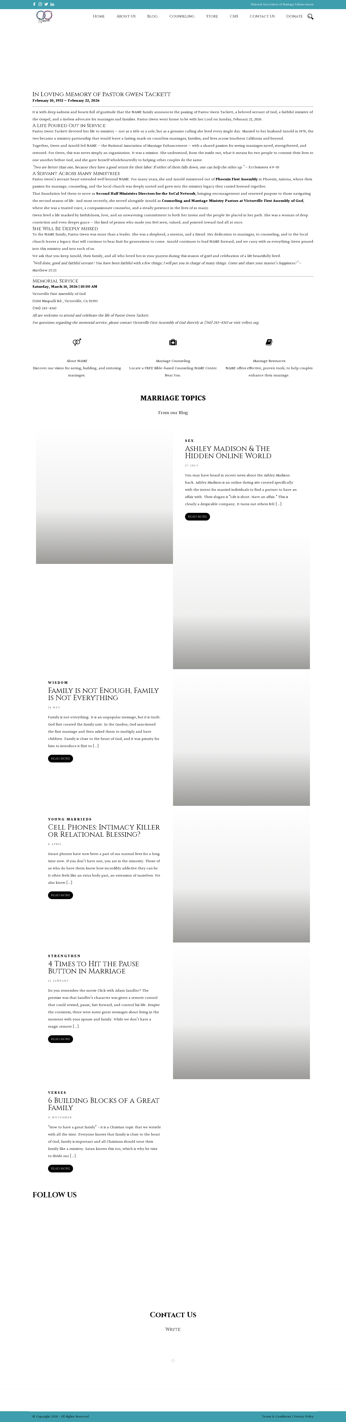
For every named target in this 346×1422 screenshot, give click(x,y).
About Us (126, 16)
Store (212, 16)
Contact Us (262, 16)
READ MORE (197, 517)
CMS (234, 16)
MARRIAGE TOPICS (173, 398)
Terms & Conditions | (278, 1416)
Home (99, 16)
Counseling (182, 16)
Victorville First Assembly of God (59, 294)
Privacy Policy (304, 1416)
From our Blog (173, 413)
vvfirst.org (249, 323)
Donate (294, 16)
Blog (152, 16)
